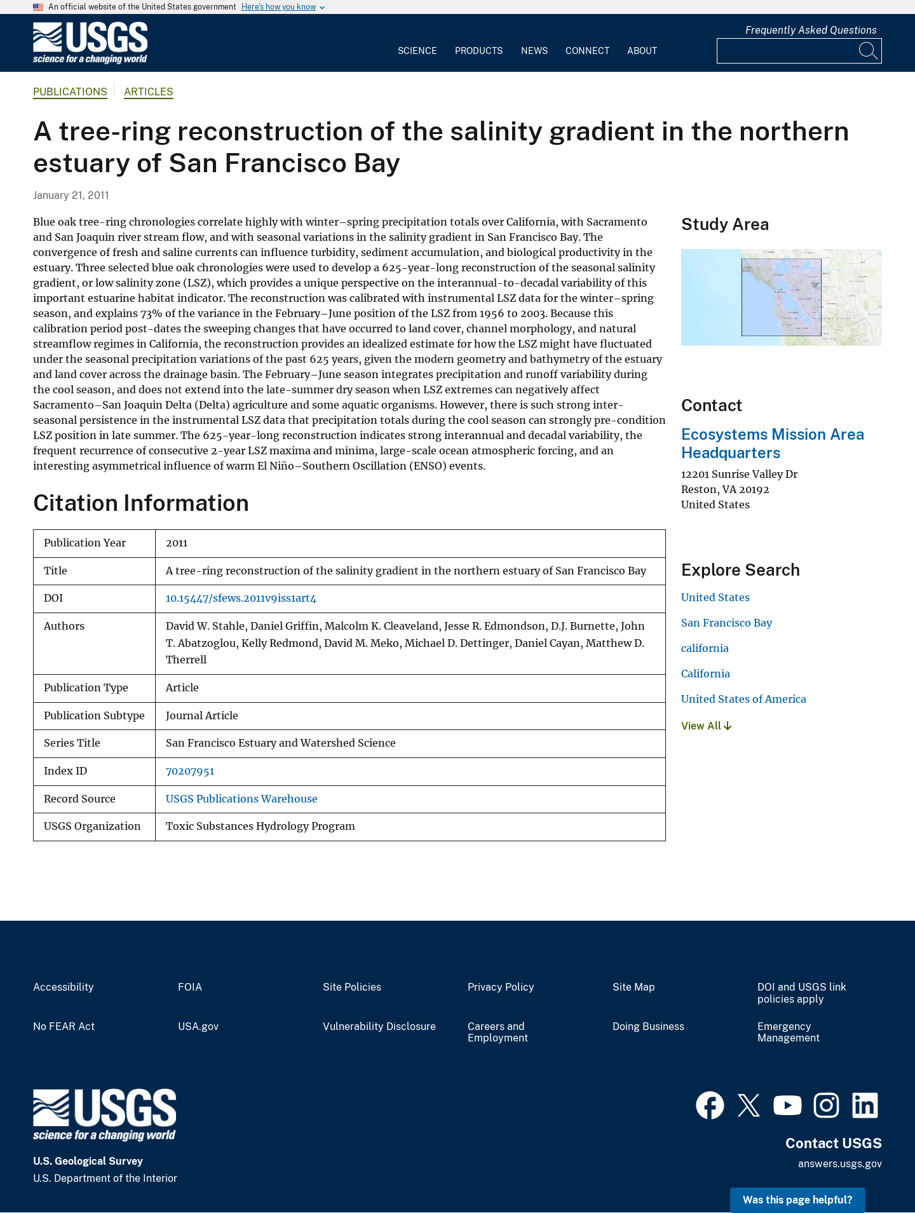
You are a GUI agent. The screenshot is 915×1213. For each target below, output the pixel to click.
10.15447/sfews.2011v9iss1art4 (241, 598)
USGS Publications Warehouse (242, 799)
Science (417, 51)
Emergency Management (788, 1033)
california (705, 648)
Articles (148, 92)
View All (706, 726)
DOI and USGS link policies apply (801, 993)
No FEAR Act (64, 1027)
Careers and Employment (498, 1033)
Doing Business (648, 1027)
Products (479, 51)
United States (715, 597)
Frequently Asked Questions (811, 30)
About (642, 51)
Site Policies (352, 987)
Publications (70, 92)
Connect (587, 51)
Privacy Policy (501, 987)
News (534, 51)
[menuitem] (417, 43)
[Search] (869, 51)
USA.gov (198, 1027)
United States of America (743, 699)
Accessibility (63, 987)
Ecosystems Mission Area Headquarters (772, 443)
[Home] (90, 61)
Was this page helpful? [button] (798, 1200)
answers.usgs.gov (840, 1164)
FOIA (190, 987)
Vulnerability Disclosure (379, 1027)
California (705, 673)
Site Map (634, 987)
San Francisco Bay (726, 622)
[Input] (799, 51)
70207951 (190, 771)
